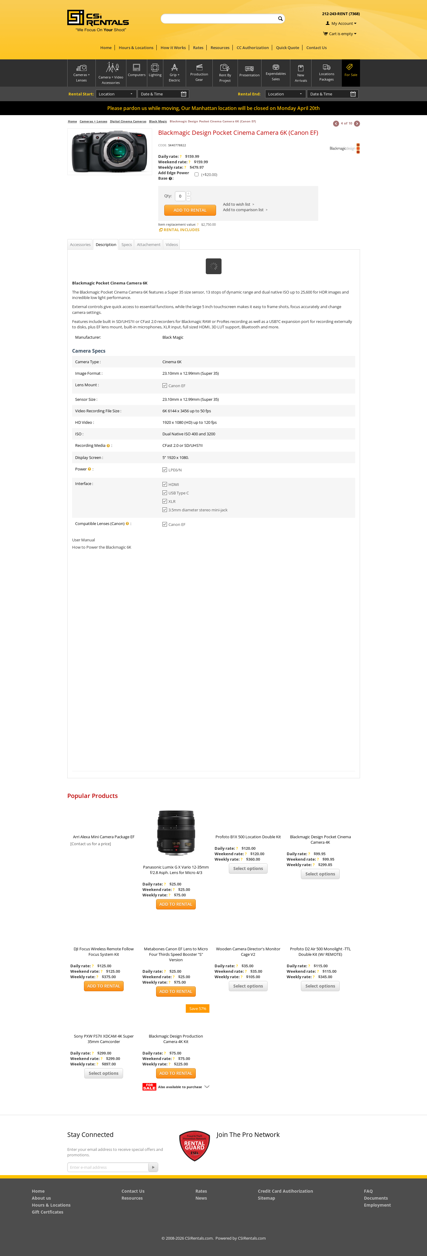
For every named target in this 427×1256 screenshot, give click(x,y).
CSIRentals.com (252, 1238)
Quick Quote (287, 47)
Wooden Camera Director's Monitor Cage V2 (248, 951)
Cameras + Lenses (93, 121)
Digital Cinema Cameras (128, 121)
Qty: (168, 195)
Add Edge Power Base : (173, 175)
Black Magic (158, 121)
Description (106, 244)
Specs (127, 244)
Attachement (149, 244)
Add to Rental (190, 210)
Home (106, 47)
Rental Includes (178, 229)
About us (41, 1198)
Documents (376, 1198)
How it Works (173, 47)
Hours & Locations (136, 47)
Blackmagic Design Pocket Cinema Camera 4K (320, 839)
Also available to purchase (180, 1087)
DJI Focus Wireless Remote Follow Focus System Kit (104, 951)
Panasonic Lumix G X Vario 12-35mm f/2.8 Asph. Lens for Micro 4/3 (176, 869)
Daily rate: (170, 156)
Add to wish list (236, 204)
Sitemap (266, 1198)
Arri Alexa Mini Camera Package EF (104, 836)
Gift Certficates (47, 1212)
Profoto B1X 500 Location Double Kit (248, 836)
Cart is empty (342, 33)
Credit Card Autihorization (285, 1191)
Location (107, 94)
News (201, 1198)
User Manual (83, 540)
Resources (220, 47)
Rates (198, 47)
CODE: (162, 145)
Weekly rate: (172, 167)
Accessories (80, 244)
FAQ (368, 1191)
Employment (377, 1205)
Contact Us (316, 47)
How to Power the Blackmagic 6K (101, 547)
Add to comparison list (243, 209)
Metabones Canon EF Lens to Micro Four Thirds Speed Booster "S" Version (176, 954)
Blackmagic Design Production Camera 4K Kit (176, 1038)
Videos (172, 244)
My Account (342, 23)
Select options (248, 868)
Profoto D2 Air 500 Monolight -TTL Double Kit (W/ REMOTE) (320, 951)
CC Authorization (253, 47)
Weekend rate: (174, 161)
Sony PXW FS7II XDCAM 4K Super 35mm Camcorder (104, 1038)
